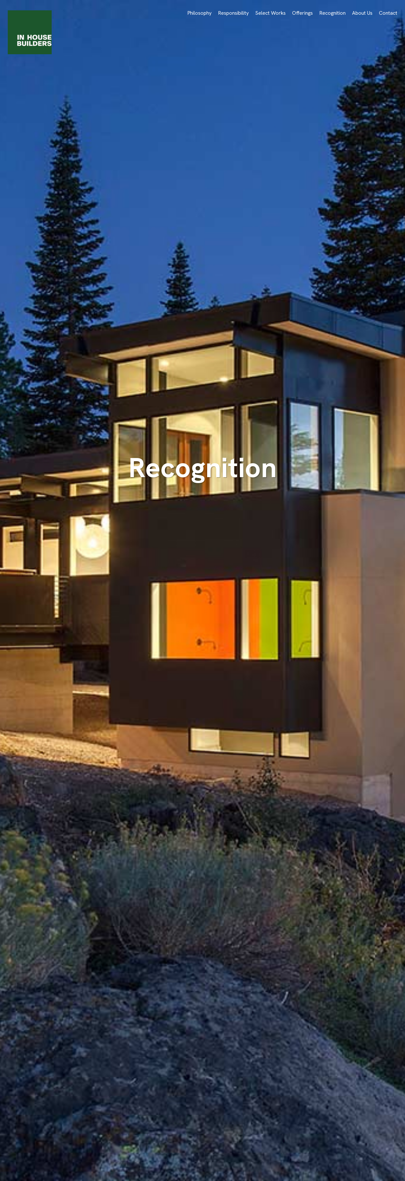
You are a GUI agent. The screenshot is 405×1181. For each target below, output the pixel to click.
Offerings (302, 13)
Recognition (332, 13)
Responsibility (233, 13)
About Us (362, 13)
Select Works (270, 13)
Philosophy (199, 13)
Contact (388, 13)
